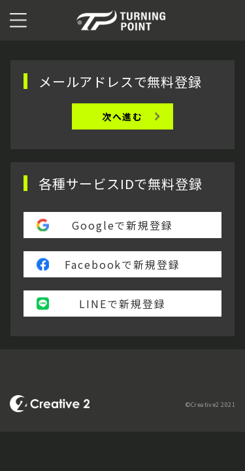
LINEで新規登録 (122, 303)
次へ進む (122, 116)
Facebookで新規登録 (122, 264)
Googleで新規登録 (122, 225)
